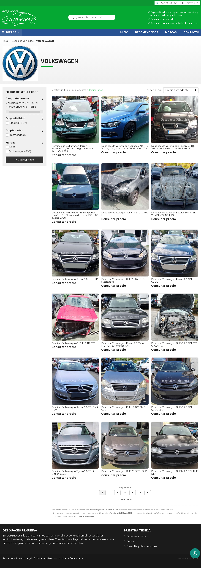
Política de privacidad (45, 558)
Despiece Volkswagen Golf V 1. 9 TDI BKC (124, 471)
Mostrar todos (95, 90)
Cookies (63, 558)
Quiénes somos (136, 536)
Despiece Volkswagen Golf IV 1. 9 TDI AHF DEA (174, 472)
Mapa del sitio (10, 558)
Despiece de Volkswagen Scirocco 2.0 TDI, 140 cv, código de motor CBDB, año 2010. (124, 147)
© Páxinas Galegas (188, 558)
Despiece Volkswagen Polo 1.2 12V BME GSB (123, 408)
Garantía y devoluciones (142, 546)
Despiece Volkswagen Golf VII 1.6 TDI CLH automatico (124, 280)
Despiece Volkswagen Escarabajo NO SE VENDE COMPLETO (173, 214)
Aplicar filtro (26, 159)
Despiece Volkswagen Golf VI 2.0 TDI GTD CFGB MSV (174, 344)
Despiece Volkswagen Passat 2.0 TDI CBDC (171, 280)
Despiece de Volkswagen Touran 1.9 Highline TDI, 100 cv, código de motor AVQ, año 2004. (72, 149)
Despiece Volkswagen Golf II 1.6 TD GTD (73, 343)
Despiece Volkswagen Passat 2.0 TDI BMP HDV (75, 408)
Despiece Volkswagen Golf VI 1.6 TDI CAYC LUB (124, 214)
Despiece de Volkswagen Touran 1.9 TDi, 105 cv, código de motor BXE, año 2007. (173, 147)
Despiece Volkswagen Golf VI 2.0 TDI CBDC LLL (171, 408)
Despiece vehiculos (166, 513)
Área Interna (76, 558)
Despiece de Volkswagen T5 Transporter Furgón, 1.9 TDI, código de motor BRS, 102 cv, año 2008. (75, 215)
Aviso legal (26, 558)
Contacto (132, 541)
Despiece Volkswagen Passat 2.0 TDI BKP (75, 279)
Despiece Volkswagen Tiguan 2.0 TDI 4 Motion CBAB (73, 472)
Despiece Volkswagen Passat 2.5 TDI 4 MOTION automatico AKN (122, 344)
